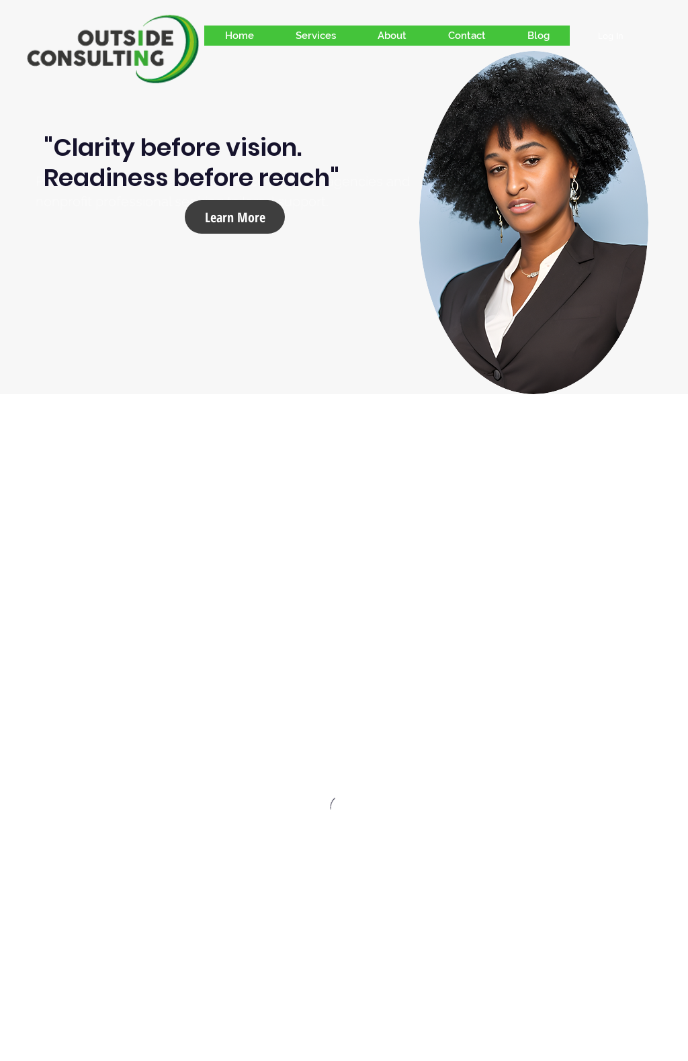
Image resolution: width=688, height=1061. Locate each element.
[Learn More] (235, 217)
